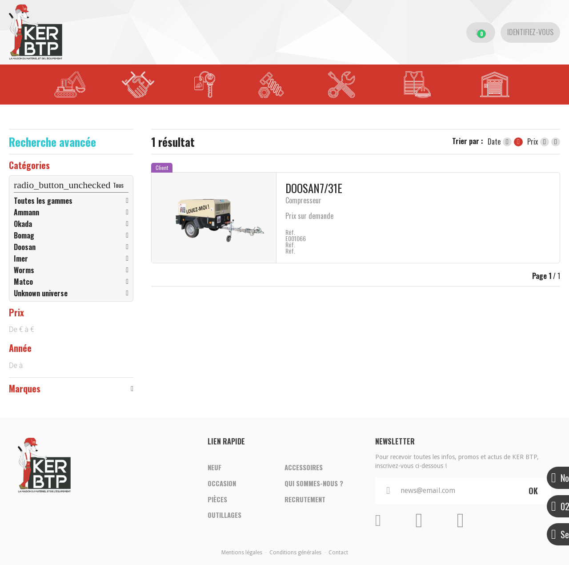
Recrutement (304, 500)
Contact (338, 552)
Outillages (224, 517)
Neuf (214, 466)
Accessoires (303, 466)
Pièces (217, 500)
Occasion (222, 483)
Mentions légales (241, 552)
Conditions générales (295, 552)
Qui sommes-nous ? (313, 483)
